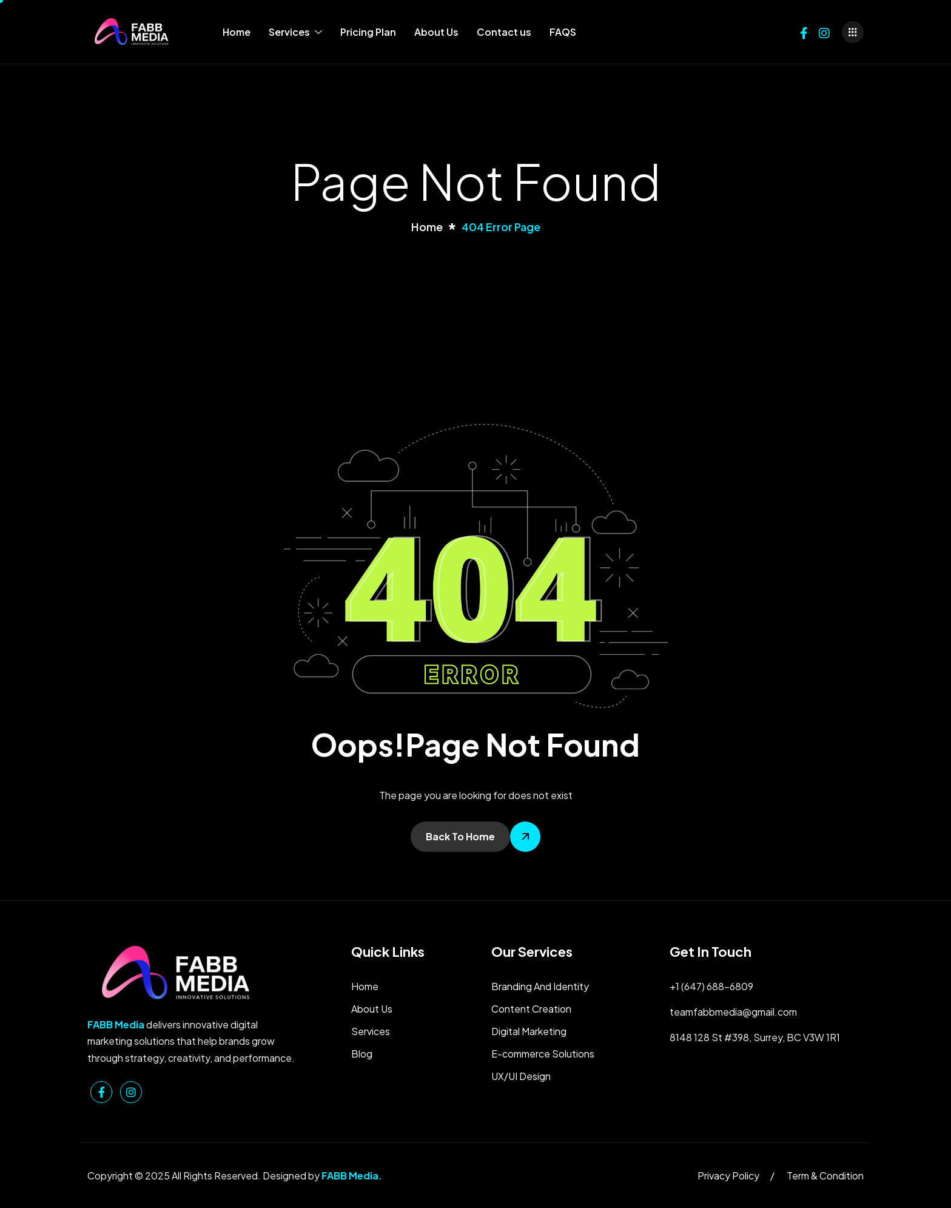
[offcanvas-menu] (853, 32)
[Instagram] (824, 32)
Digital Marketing (528, 1031)
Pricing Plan (368, 31)
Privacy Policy (728, 1175)
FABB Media (349, 1175)
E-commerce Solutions (542, 1053)
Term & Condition (825, 1175)
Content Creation (531, 1008)
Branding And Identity (540, 986)
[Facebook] (804, 32)
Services (295, 31)
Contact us (504, 31)
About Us (436, 31)
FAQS (562, 31)
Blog (361, 1053)
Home (236, 31)
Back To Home (460, 836)
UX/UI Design (521, 1076)
